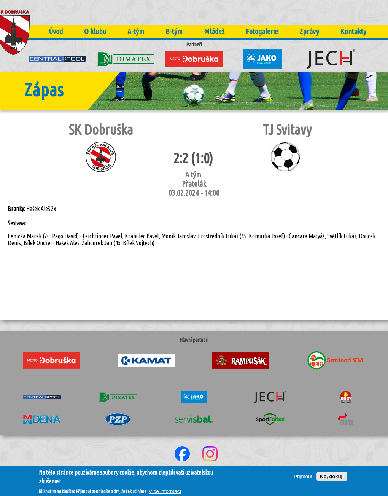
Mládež (214, 31)
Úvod (56, 31)
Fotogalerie (262, 31)
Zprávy (309, 31)
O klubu (95, 31)
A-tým (135, 31)
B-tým (174, 31)
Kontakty (353, 31)
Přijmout (303, 479)
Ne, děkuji (332, 479)
